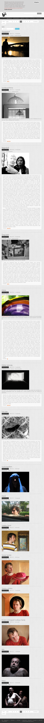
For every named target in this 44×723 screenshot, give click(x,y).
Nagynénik (5, 148)
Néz (3, 649)
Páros (4, 681)
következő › (35, 21)
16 (25, 21)
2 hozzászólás (17, 33)
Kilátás (4, 290)
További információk (8, 9)
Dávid (4, 496)
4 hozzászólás (17, 498)
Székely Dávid (6, 525)
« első (3, 21)
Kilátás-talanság (7, 365)
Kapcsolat (30, 720)
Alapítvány (32, 18)
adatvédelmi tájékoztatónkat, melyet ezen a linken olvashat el (13, 8)
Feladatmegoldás (18, 35)
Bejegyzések (6, 720)
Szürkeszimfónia (7, 88)
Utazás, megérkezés (6, 35)
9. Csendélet (4, 91)
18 (29, 21)
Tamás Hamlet (6, 555)
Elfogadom (36, 2)
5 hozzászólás (17, 292)
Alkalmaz (17, 28)
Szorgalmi (8, 294)
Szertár (22, 18)
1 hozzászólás (17, 89)
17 (27, 21)
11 (14, 21)
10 (12, 21)
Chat (34, 16)
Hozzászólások (4, 721)
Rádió (26, 18)
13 (18, 21)
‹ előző (7, 21)
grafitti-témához (6, 316)
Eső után (5, 412)
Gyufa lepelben (7, 467)
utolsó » (3, 23)
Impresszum (24, 720)
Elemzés (12, 35)
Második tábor (4, 470)
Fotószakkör (16, 18)
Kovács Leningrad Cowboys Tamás (13, 620)
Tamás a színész (7, 588)
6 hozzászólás (17, 149)
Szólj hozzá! (17, 468)
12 (16, 21)
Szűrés (3, 26)
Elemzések (13, 720)
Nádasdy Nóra (5, 33)
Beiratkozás (9, 18)
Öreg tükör (5, 235)
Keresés (39, 13)
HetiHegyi (18, 720)
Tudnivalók (38, 18)
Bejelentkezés (38, 16)
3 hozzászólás (17, 682)
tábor (9, 470)
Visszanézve (6, 31)
